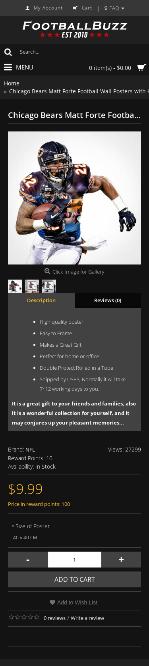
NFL (30, 449)
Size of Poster (32, 526)
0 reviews (55, 618)
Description (41, 300)
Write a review (87, 618)
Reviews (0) (107, 300)
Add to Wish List (77, 602)
